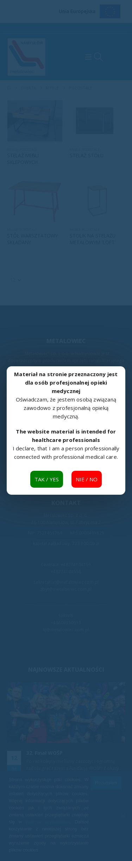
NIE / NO (87, 479)
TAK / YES (46, 479)
